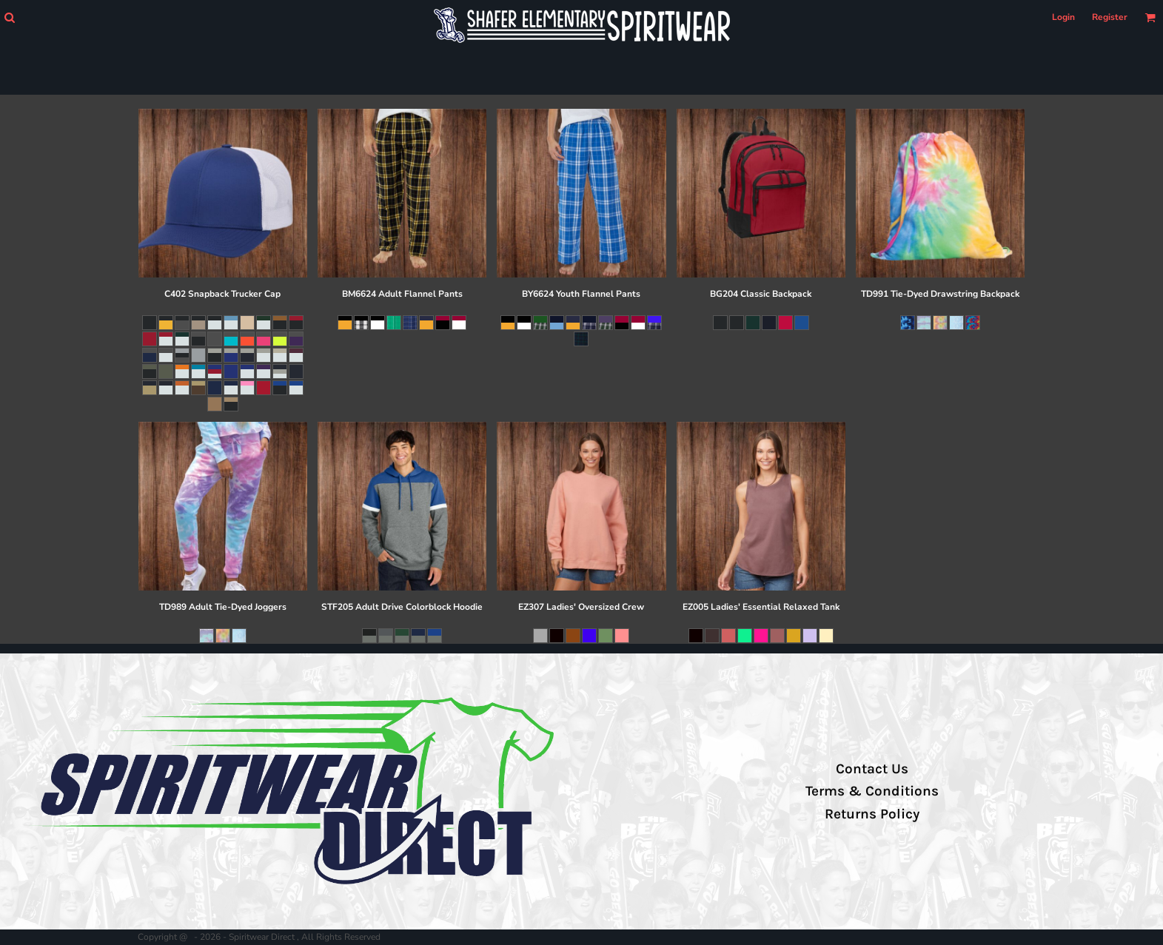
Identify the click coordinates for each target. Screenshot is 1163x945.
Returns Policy (872, 814)
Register (1109, 17)
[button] (9, 17)
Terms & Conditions (872, 791)
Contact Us (872, 769)
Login (1063, 17)
